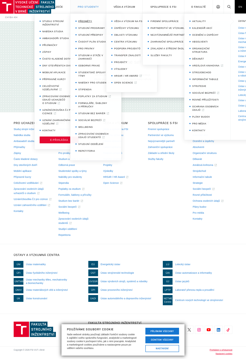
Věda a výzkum (124, 6)
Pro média (198, 212)
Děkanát (197, 159)
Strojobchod (199, 171)
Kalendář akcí (200, 135)
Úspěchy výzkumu (113, 135)
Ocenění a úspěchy (203, 141)
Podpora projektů (112, 153)
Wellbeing (63, 212)
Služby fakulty (155, 159)
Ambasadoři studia (24, 141)
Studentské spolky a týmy (72, 171)
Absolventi (198, 147)
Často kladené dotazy (26, 159)
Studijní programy (68, 135)
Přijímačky (19, 147)
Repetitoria (64, 235)
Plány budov (199, 206)
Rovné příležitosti (202, 194)
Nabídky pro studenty (70, 177)
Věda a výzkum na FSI (115, 129)
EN (240, 6)
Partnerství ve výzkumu (161, 135)
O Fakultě (198, 6)
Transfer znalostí (112, 159)
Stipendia (63, 183)
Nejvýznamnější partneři (161, 141)
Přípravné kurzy (22, 177)
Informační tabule (202, 177)
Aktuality (197, 129)
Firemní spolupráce (158, 129)
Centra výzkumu (112, 147)
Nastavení (162, 348)
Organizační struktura (205, 153)
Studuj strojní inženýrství (27, 129)
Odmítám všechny (162, 339)
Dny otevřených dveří (25, 165)
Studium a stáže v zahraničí (73, 159)
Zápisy (17, 153)
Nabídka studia (22, 135)
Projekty (107, 165)
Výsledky (108, 171)
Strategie (198, 183)
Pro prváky (64, 153)
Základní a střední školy (161, 153)
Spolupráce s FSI (164, 6)
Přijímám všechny (162, 331)
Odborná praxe (66, 165)
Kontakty (18, 211)
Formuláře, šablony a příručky (74, 194)
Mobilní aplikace (23, 171)
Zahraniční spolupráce (160, 147)
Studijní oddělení (67, 229)
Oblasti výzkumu (112, 141)
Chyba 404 (11, 17)
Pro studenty (88, 6)
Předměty (63, 129)
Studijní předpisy (67, 141)
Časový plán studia (68, 147)
